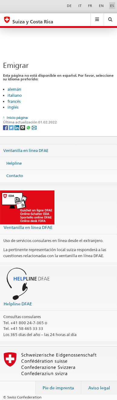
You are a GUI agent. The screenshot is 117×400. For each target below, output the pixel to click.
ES (112, 5)
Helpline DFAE (18, 303)
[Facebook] (6, 127)
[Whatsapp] (29, 127)
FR (90, 5)
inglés (13, 107)
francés (14, 101)
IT (80, 5)
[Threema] (23, 127)
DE (69, 5)
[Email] (34, 127)
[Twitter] (12, 127)
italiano (15, 95)
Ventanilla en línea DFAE (25, 150)
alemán (14, 89)
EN (101, 5)
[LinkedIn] (17, 127)
